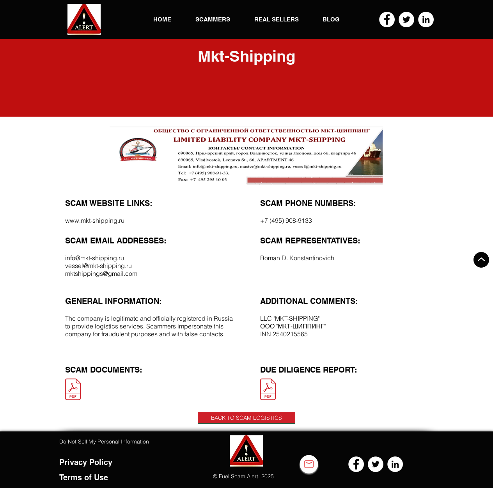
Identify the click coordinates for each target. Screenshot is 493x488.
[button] (84, 19)
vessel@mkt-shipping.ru (98, 266)
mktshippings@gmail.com (101, 273)
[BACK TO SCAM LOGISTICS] (246, 418)
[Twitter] (406, 19)
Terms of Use (83, 477)
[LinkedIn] (426, 19)
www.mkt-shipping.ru (94, 220)
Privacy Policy (85, 462)
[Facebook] (387, 19)
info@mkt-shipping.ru (94, 258)
